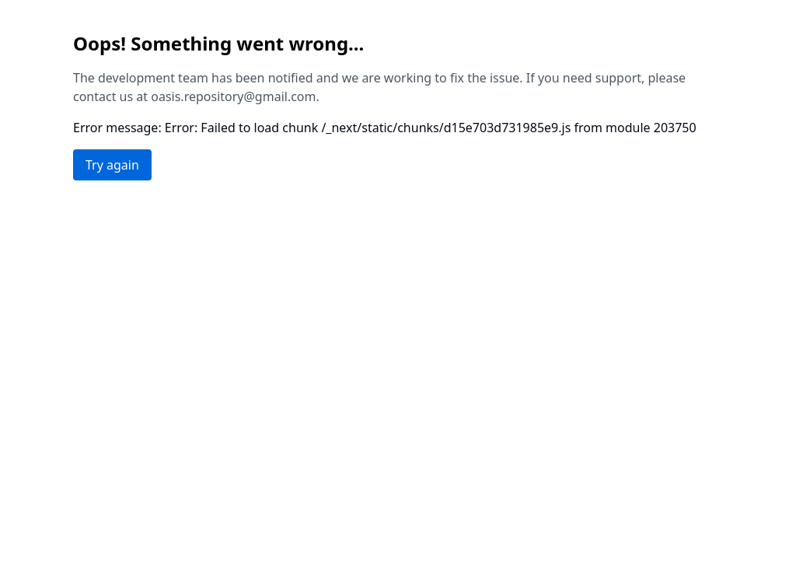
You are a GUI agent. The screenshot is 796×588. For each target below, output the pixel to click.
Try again (112, 164)
